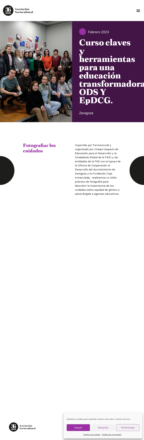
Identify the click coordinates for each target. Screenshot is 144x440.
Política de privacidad (111, 434)
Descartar (103, 427)
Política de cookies (91, 434)
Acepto (78, 427)
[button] (138, 10)
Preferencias (127, 427)
